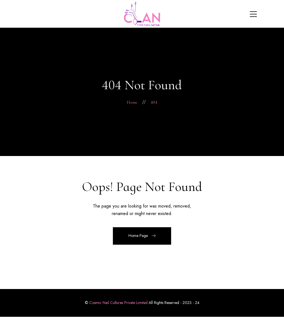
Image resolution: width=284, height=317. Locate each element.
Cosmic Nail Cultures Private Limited (118, 302)
